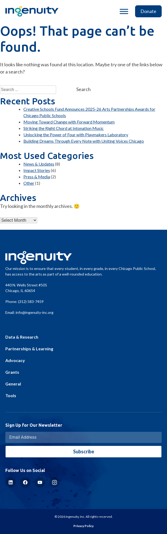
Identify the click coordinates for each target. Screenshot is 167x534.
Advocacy (15, 360)
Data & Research (21, 336)
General (13, 383)
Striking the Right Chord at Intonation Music (63, 128)
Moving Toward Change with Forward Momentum (69, 121)
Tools (10, 395)
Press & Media (36, 176)
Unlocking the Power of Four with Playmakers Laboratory (75, 134)
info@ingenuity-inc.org (34, 312)
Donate (148, 11)
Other (28, 183)
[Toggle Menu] (124, 11)
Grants (12, 372)
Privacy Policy (83, 526)
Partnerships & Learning (29, 348)
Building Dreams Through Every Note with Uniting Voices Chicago (83, 140)
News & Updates (38, 163)
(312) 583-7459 (31, 301)
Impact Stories (36, 170)
